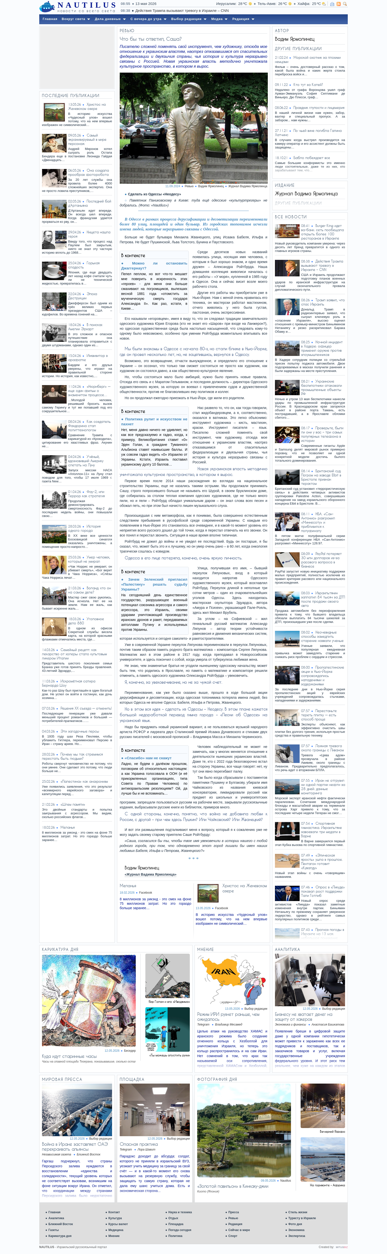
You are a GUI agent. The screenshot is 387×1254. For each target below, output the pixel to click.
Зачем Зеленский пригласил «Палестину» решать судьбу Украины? (154, 584)
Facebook (145, 892)
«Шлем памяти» (72, 804)
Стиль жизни (297, 1212)
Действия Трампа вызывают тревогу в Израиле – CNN (322, 265)
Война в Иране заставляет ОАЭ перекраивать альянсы (75, 1146)
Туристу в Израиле (302, 1218)
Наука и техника (180, 1212)
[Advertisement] (77, 57)
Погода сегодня (179, 1230)
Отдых (173, 1218)
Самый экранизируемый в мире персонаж (87, 139)
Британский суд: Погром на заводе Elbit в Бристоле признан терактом (321, 477)
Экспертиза (296, 1236)
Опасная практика (139, 1144)
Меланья (67, 827)
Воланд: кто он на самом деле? (89, 590)
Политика (175, 1236)
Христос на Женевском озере (87, 106)
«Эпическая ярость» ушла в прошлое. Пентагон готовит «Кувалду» (322, 861)
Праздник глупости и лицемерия (318, 107)
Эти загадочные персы (79, 731)
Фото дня (295, 1224)
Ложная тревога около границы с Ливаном (322, 748)
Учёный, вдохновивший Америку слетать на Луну (85, 460)
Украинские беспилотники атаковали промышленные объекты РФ (321, 387)
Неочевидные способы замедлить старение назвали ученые (322, 636)
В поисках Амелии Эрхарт (85, 327)
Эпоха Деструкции (82, 296)
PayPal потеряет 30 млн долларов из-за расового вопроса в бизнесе (321, 560)
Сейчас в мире (239, 1230)
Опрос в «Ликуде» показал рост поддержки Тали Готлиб (323, 891)
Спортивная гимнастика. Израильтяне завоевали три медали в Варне (321, 829)
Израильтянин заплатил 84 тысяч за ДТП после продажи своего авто (323, 599)
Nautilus (285, 1180)
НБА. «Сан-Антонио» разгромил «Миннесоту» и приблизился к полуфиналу (318, 522)
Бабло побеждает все (311, 158)
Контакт (114, 1212)
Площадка (175, 1224)
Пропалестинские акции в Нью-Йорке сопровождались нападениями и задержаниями (322, 675)
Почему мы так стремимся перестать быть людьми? (72, 756)
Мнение (113, 1236)
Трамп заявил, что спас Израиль (323, 302)
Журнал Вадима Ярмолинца (247, 186)
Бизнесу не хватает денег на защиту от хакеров (303, 1017)
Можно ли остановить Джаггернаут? (154, 265)
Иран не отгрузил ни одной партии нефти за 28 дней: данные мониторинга (323, 786)
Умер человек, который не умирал (89, 559)
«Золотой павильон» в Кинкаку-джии (232, 1186)
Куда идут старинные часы (69, 1056)
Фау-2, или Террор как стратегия (86, 494)
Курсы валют (118, 1224)
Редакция (235, 1224)
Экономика (296, 1230)
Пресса (233, 1212)
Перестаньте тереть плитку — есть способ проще (319, 715)
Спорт (232, 1236)
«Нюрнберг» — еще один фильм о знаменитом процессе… (89, 390)
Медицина (115, 1230)
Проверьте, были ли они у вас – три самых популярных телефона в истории (322, 434)
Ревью (233, 1218)
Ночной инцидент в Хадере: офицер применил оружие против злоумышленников (322, 348)
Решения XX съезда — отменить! (86, 708)
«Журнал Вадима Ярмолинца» (150, 874)
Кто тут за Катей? (308, 84)
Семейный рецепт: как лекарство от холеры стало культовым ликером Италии (74, 654)
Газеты (53, 1230)
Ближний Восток (60, 1224)
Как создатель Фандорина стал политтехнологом (89, 425)
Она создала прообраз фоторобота (88, 172)
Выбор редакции (256, 1008)
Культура (115, 1218)
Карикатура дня (59, 1236)
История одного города (84, 528)
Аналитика (56, 1218)
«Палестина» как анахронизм (84, 781)
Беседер (130, 1050)
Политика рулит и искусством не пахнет (154, 421)
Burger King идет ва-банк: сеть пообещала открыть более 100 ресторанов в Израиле (322, 232)
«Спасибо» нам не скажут (148, 758)
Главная (54, 1212)
